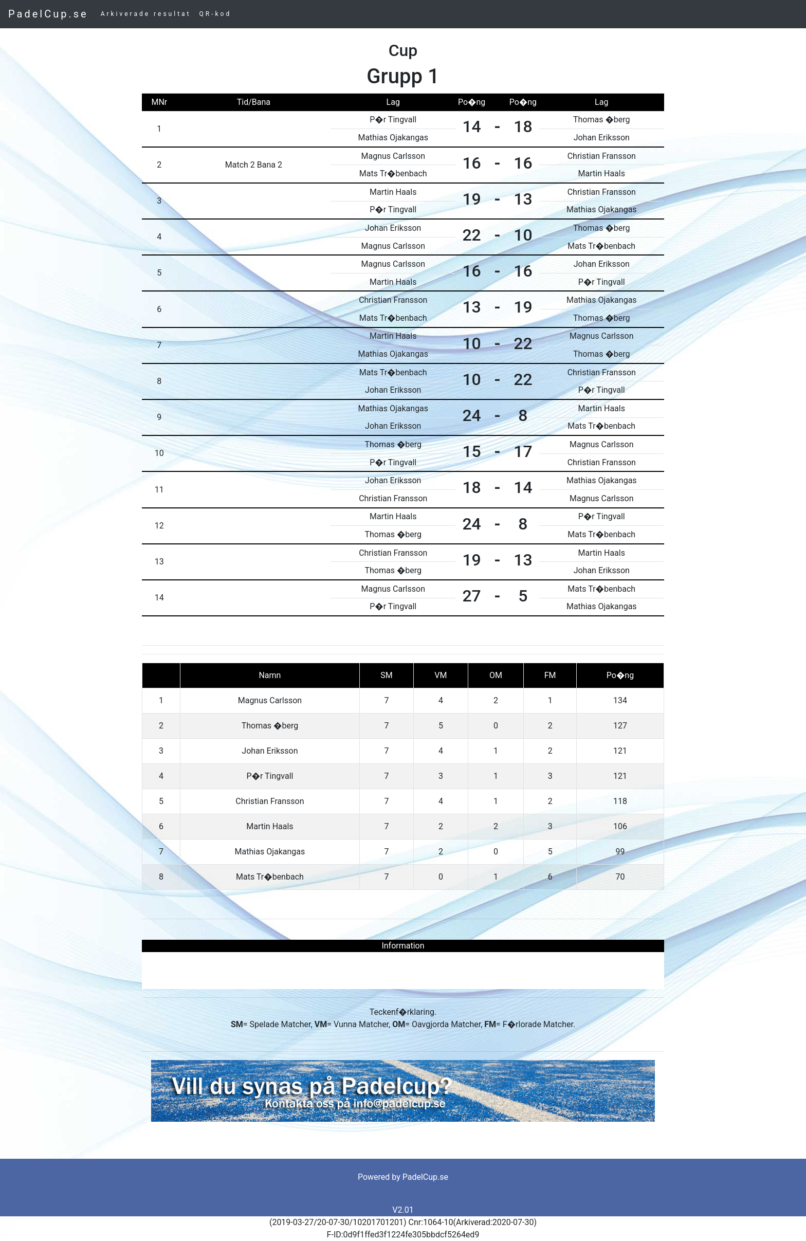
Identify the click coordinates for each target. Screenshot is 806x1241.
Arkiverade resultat (146, 13)
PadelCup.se (48, 14)
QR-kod (215, 13)
